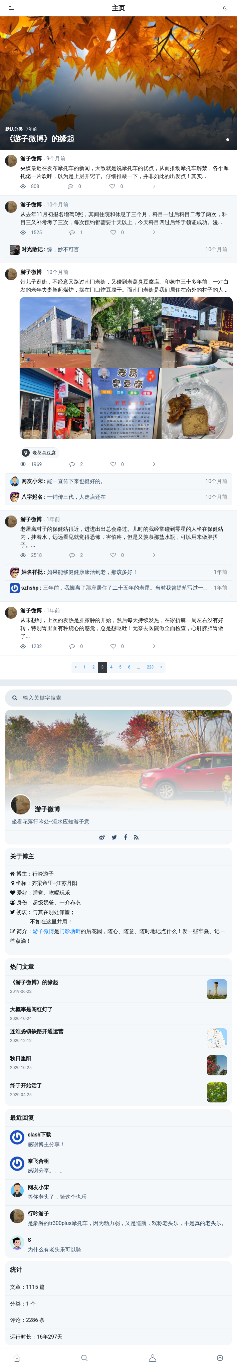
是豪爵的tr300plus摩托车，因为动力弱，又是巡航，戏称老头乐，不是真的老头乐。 (127, 1223)
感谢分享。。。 (46, 1171)
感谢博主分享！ (46, 1144)
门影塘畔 (70, 931)
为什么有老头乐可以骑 (54, 1249)
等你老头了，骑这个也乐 (57, 1197)
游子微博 (31, 158)
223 (150, 667)
